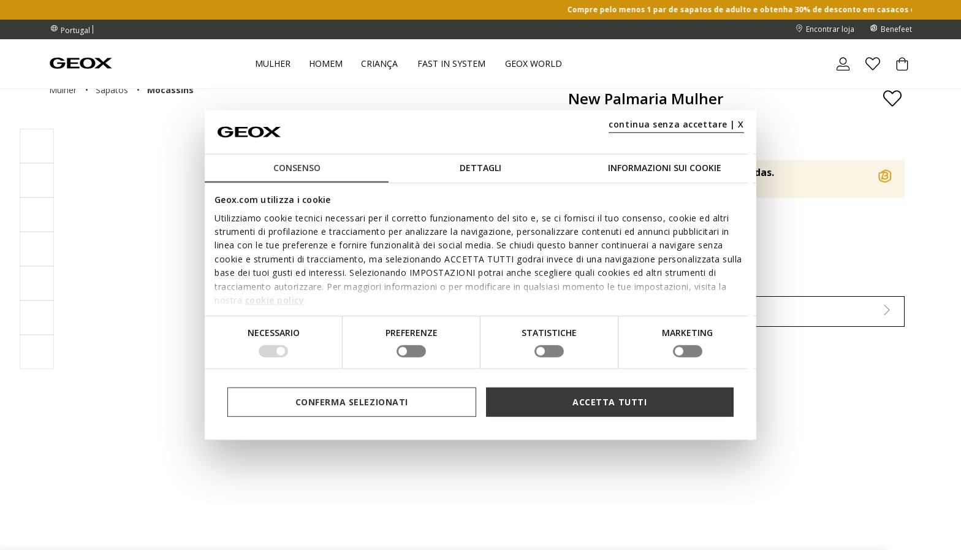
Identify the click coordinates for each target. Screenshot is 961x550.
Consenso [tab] (297, 168)
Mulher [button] (273, 63)
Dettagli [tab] (480, 168)
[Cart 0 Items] (897, 74)
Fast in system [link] (451, 63)
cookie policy (275, 300)
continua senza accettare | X (676, 124)
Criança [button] (379, 63)
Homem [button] (326, 63)
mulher (63, 90)
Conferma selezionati (351, 402)
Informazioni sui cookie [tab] (664, 168)
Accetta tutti (609, 402)
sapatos (112, 90)
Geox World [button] (533, 63)
